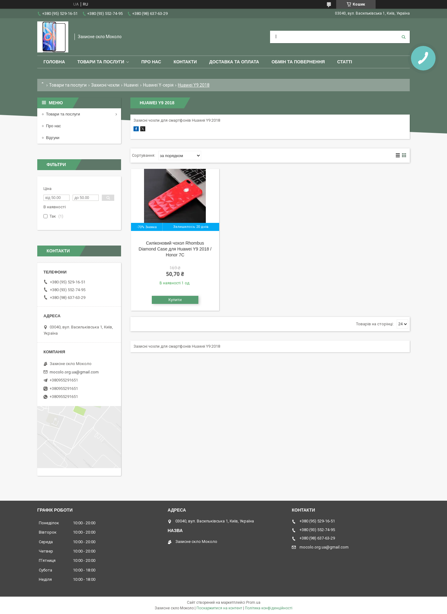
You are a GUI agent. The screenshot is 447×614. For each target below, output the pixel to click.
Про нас (151, 61)
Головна (54, 61)
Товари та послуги (100, 61)
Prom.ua (253, 602)
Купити (175, 299)
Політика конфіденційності (268, 608)
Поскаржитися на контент (219, 608)
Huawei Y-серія (158, 85)
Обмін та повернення (298, 61)
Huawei (131, 85)
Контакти (185, 61)
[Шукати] (403, 37)
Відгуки (52, 137)
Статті (344, 61)
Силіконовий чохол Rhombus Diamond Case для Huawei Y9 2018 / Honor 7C (175, 249)
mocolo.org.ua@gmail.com (74, 372)
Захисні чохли (105, 85)
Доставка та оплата (234, 61)
